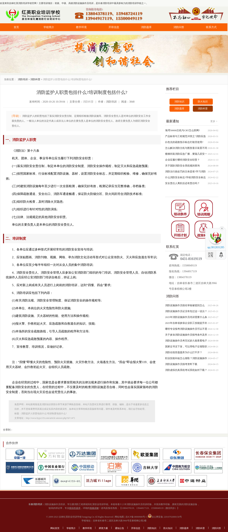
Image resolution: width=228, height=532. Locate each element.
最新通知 (172, 121)
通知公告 (119, 528)
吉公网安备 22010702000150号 (165, 517)
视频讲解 (94, 508)
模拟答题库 (75, 508)
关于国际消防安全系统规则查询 (182, 165)
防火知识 (203, 101)
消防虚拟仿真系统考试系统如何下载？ (186, 370)
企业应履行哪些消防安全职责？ (182, 159)
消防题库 (146, 27)
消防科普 (35, 79)
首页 (16, 27)
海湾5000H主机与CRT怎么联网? (182, 130)
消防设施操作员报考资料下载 (181, 364)
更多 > (213, 121)
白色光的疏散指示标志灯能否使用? (184, 142)
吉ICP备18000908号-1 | (136, 517)
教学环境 (81, 27)
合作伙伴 (12, 443)
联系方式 (211, 27)
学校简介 (49, 27)
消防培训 (23, 79)
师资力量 (103, 528)
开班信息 (113, 27)
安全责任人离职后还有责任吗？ (182, 183)
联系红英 (172, 247)
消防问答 (178, 27)
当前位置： (10, 79)
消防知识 (179, 101)
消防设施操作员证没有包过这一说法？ (186, 311)
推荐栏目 (172, 89)
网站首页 (54, 528)
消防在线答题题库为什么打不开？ (183, 352)
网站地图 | (119, 517)
